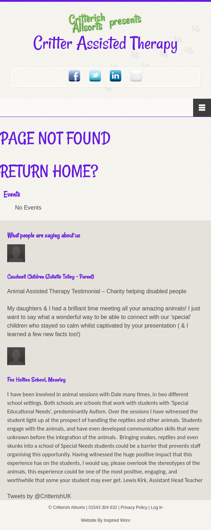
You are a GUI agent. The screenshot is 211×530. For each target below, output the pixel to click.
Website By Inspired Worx (105, 520)
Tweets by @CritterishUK (39, 496)
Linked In (115, 76)
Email (136, 76)
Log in (157, 507)
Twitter (95, 76)
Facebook (74, 76)
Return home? (49, 171)
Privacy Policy (134, 507)
